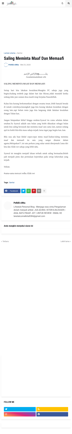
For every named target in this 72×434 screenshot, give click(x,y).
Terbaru (6, 241)
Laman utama (9, 53)
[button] (3, 3)
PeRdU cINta (19, 202)
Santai (19, 53)
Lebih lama (65, 241)
